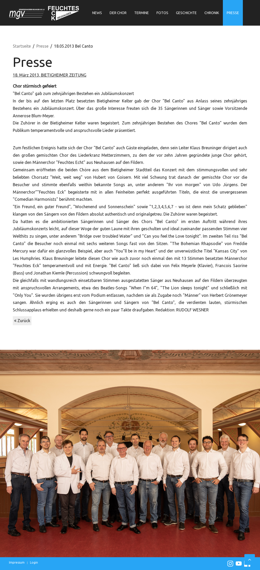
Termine (141, 13)
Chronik (211, 13)
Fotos (162, 13)
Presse (233, 13)
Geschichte (186, 13)
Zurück (22, 320)
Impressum (17, 562)
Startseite (22, 46)
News (97, 13)
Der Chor (118, 13)
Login (34, 562)
